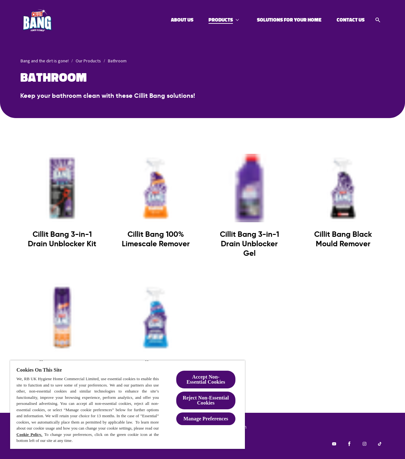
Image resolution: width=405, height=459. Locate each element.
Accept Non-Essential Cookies (205, 379)
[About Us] (182, 20)
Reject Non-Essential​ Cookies (206, 400)
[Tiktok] (380, 444)
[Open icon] (377, 20)
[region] (127, 404)
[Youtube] (334, 444)
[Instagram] (364, 444)
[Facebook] (349, 444)
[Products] (221, 20)
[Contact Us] (350, 20)
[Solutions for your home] (289, 20)
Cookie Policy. (29, 434)
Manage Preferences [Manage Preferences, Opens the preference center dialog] (206, 418)
